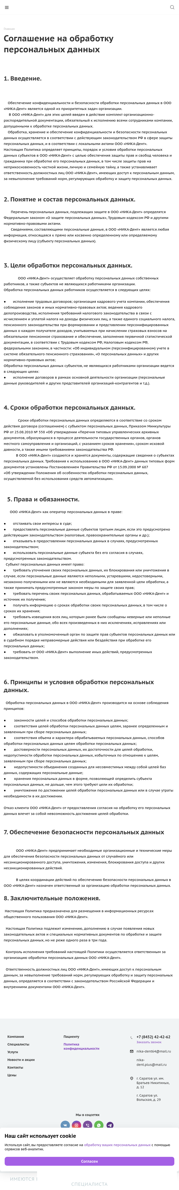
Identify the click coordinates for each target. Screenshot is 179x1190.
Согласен (89, 1161)
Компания (15, 1037)
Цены (12, 1075)
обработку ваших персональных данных (117, 1145)
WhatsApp (98, 1125)
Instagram (76, 1125)
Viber (87, 1125)
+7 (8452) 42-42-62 (153, 1037)
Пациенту (71, 1037)
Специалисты (18, 1044)
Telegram (110, 1125)
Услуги (12, 1052)
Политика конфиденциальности (81, 1046)
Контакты (15, 1067)
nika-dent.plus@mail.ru (152, 1062)
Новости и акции (21, 1060)
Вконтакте (65, 1125)
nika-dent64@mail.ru (154, 1051)
